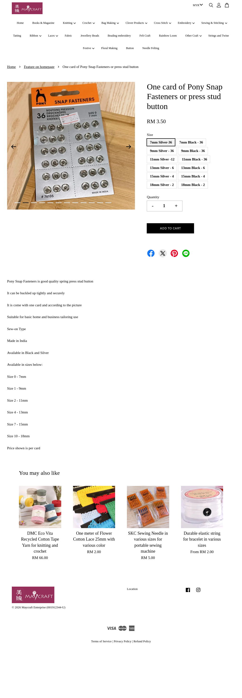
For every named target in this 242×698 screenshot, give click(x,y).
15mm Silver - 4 (162, 176)
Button (130, 48)
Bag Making (110, 23)
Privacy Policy (122, 641)
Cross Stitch (162, 23)
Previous (13, 147)
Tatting (17, 35)
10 (92, 202)
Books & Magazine (43, 23)
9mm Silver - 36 (162, 151)
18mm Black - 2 (193, 185)
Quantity (153, 197)
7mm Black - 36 (191, 142)
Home (20, 23)
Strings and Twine (218, 35)
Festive (89, 48)
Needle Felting (150, 48)
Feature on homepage (39, 67)
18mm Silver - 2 (162, 185)
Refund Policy (142, 641)
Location (132, 589)
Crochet (88, 23)
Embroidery (186, 23)
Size (150, 135)
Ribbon (36, 35)
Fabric (68, 35)
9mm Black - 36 (193, 151)
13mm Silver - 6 (162, 168)
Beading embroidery (119, 35)
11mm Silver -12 (162, 159)
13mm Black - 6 (193, 168)
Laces (53, 35)
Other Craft (193, 35)
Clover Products (136, 23)
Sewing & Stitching (214, 23)
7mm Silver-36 (161, 142)
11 (100, 202)
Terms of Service (101, 641)
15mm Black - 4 (193, 176)
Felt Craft (144, 35)
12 (108, 202)
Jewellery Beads (90, 35)
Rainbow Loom (168, 35)
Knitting (69, 23)
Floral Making (109, 48)
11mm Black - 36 (194, 159)
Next (128, 147)
